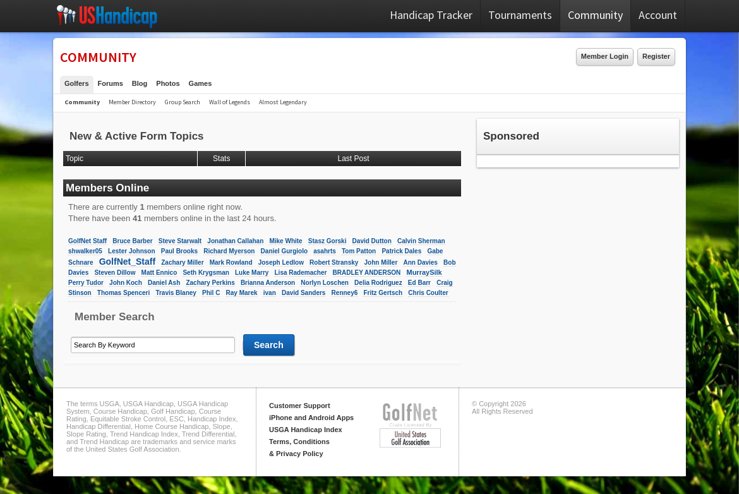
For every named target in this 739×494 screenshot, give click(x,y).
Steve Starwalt (180, 241)
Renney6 (345, 292)
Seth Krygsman (206, 272)
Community (595, 15)
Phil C (211, 292)
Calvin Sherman (421, 241)
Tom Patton (359, 251)
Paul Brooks (179, 251)
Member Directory (132, 102)
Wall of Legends (229, 102)
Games (200, 83)
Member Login (604, 56)
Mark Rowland (231, 262)
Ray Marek (242, 292)
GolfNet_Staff (127, 261)
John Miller (381, 262)
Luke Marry (251, 272)
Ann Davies (420, 262)
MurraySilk (424, 272)
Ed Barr (419, 282)
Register (656, 56)
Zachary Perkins (210, 282)
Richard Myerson (229, 251)
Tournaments (520, 15)
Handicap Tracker (431, 15)
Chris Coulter (428, 292)
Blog (139, 83)
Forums (110, 83)
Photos (167, 83)
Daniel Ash (164, 282)
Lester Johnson (131, 251)
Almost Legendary (283, 102)
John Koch (125, 282)
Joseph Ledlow (281, 262)
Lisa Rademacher (301, 272)
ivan (269, 292)
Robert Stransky (333, 262)
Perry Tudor (86, 282)
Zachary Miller (182, 262)
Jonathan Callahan (235, 241)
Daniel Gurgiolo (284, 251)
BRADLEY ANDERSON (367, 272)
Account (658, 15)
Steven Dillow (114, 272)
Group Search (182, 102)
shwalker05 (85, 251)
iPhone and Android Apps (311, 417)
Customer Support (299, 405)
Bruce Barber (132, 241)
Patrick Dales (401, 251)
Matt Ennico (159, 272)
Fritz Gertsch (382, 292)
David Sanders (303, 292)
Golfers (76, 83)
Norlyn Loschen (325, 282)
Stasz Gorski (327, 241)
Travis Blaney (175, 292)
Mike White (285, 241)
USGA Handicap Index (305, 429)
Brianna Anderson (268, 282)
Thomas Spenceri (123, 292)
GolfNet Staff (87, 241)
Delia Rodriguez (378, 282)
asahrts (324, 251)
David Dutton (372, 241)
